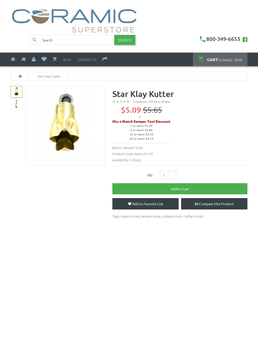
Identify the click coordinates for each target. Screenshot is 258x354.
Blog (67, 59)
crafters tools (193, 216)
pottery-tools (172, 216)
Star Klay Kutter (49, 76)
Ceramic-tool (130, 216)
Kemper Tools (133, 147)
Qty (149, 175)
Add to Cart (180, 188)
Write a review (159, 101)
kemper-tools (151, 216)
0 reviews (140, 101)
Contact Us (87, 59)
